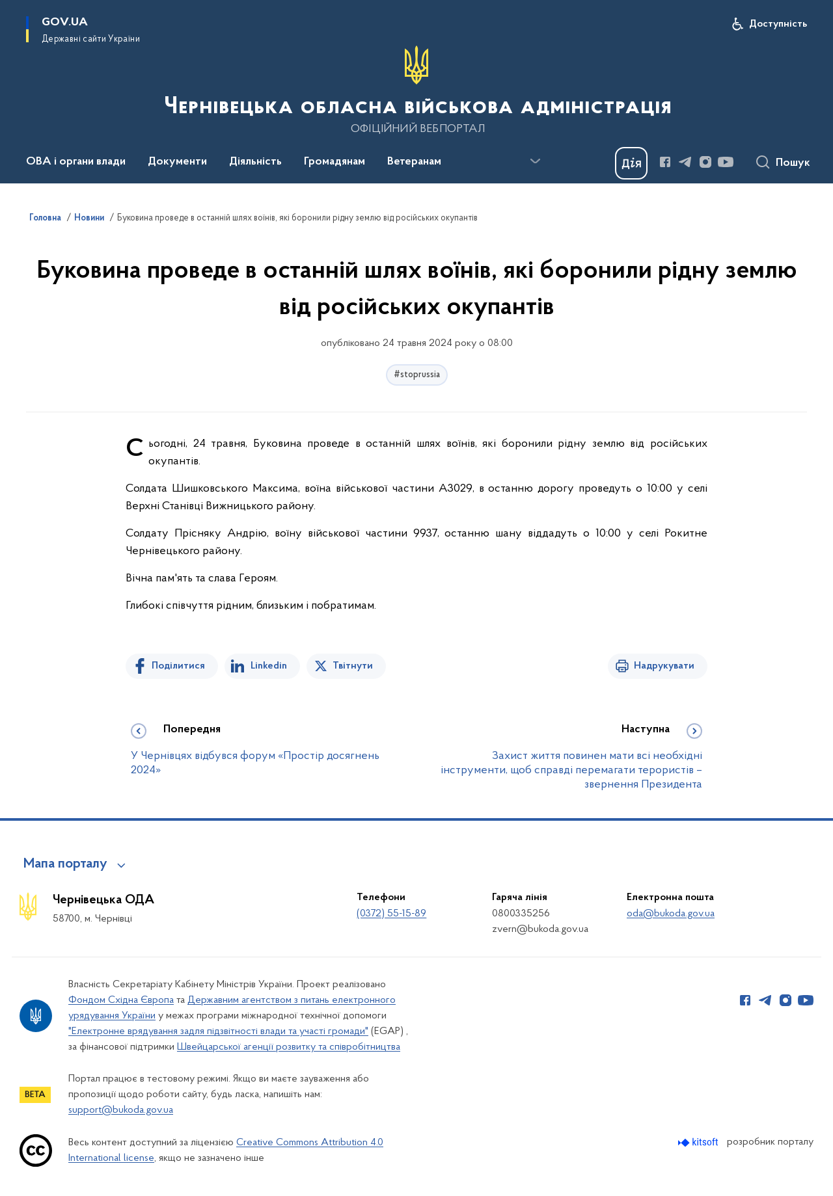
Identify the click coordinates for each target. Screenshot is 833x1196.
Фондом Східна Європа (121, 1000)
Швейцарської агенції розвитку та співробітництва (288, 1047)
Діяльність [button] (255, 162)
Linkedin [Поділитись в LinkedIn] (269, 666)
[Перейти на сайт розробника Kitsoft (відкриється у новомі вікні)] (699, 1142)
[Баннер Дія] (631, 163)
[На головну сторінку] (416, 90)
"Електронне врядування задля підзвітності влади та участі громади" (218, 1031)
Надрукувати (664, 666)
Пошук (793, 163)
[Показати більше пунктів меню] (535, 161)
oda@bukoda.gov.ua (671, 914)
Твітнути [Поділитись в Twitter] (353, 666)
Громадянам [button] (334, 162)
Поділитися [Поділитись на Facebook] (178, 666)
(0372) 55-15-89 (391, 914)
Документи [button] (177, 162)
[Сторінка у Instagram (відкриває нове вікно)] (705, 162)
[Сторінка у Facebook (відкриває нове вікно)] (665, 162)
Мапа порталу (65, 864)
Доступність (778, 24)
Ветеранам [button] (414, 162)
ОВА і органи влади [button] (76, 162)
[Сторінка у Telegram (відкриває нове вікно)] (685, 162)
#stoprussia (417, 375)
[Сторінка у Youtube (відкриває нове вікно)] (725, 162)
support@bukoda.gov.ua (120, 1110)
